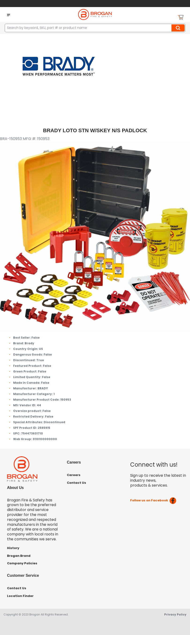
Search (178, 28)
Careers (73, 475)
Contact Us (76, 482)
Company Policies (22, 563)
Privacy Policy (175, 614)
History (13, 548)
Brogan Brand (18, 556)
